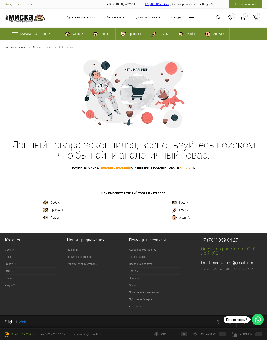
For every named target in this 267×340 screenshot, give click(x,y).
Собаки (52, 202)
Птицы (180, 210)
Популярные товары (79, 256)
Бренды (165, 17)
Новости (186, 17)
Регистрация (23, 4)
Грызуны (53, 210)
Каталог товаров (32, 34)
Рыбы (51, 217)
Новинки (72, 249)
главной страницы (114, 168)
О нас (132, 285)
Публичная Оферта (140, 299)
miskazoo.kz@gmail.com (232, 262)
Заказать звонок (245, 4)
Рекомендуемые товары (82, 263)
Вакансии (135, 306)
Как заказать (105, 17)
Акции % (181, 217)
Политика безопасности (144, 292)
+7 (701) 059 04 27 (157, 4)
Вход (8, 4)
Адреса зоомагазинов (70, 17)
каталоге (187, 168)
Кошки (180, 202)
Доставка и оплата (137, 17)
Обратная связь (20, 334)
